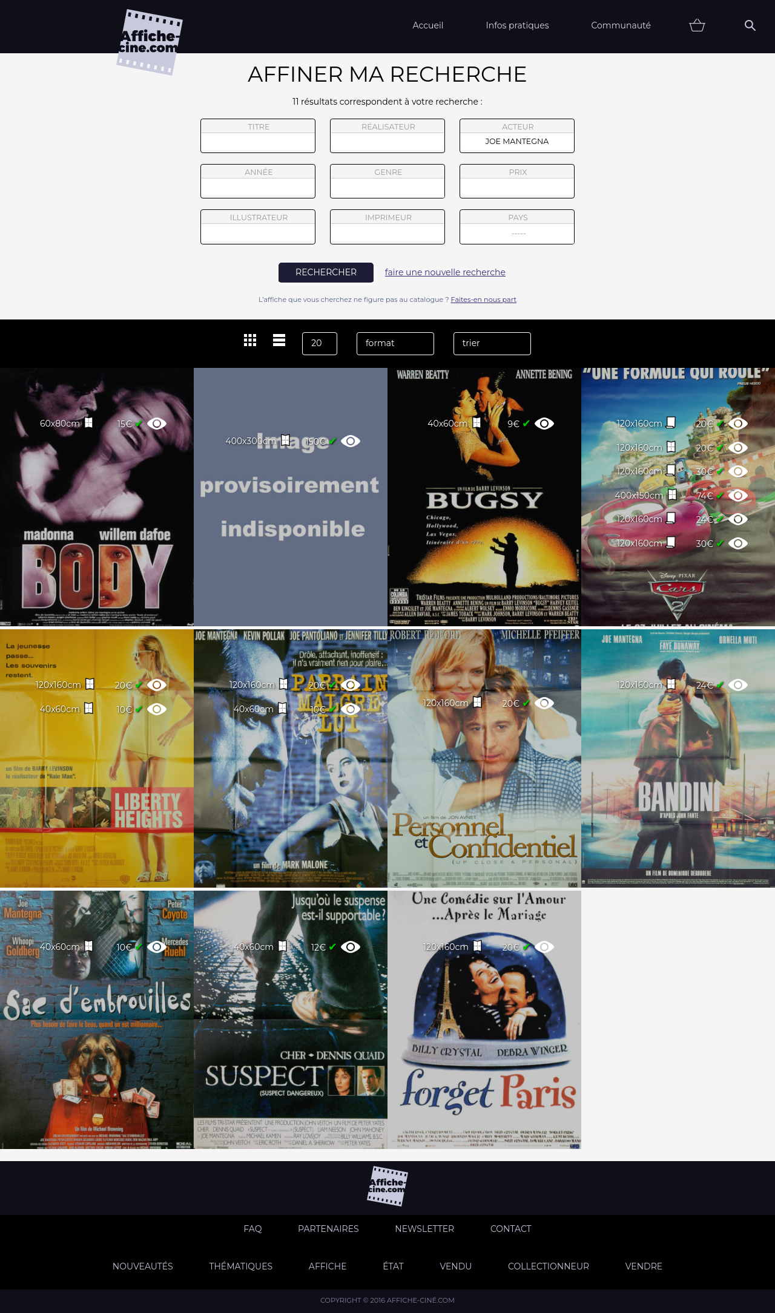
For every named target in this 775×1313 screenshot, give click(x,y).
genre (388, 183)
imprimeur (387, 227)
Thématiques (240, 1266)
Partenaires (328, 1228)
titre (258, 136)
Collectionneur (548, 1266)
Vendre (643, 1266)
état (393, 1266)
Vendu (456, 1266)
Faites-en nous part (483, 299)
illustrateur (258, 227)
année (258, 181)
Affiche (328, 1266)
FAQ (252, 1228)
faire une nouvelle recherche (445, 272)
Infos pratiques (517, 25)
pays (517, 228)
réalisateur (387, 136)
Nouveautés (143, 1266)
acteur (517, 136)
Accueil (427, 25)
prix (517, 181)
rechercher (326, 272)
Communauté (621, 25)
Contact (511, 1228)
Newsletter (424, 1228)
